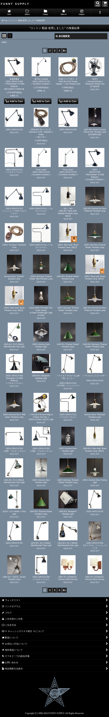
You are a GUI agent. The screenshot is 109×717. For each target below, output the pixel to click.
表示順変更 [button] (63, 36)
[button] (97, 4)
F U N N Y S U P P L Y (15, 3)
